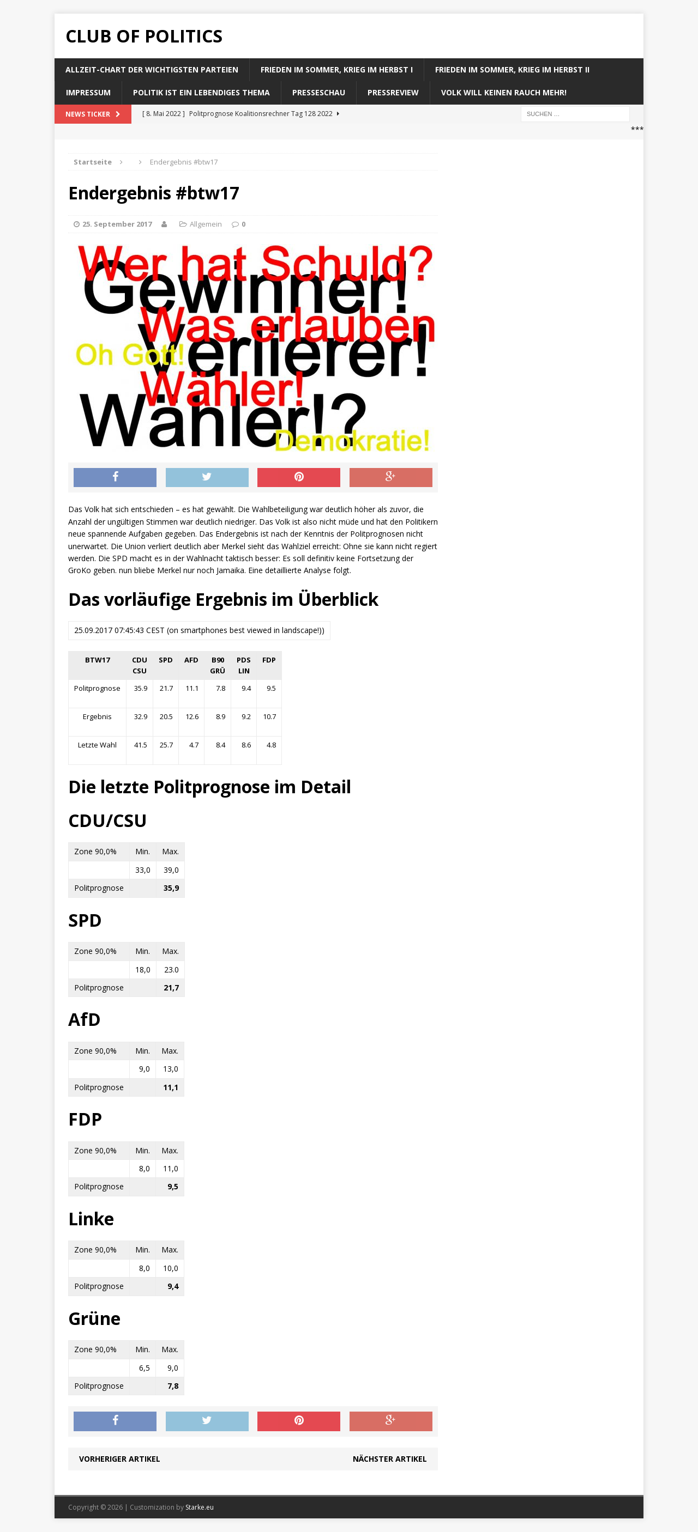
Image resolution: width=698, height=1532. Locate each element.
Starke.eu (199, 1507)
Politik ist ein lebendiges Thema (201, 92)
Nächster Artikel (390, 1459)
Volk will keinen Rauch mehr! (504, 92)
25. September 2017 (117, 224)
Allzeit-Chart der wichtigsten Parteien (151, 69)
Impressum (88, 92)
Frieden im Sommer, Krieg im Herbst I (337, 69)
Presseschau (318, 92)
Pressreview (393, 92)
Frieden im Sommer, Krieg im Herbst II (512, 69)
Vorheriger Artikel (119, 1459)
